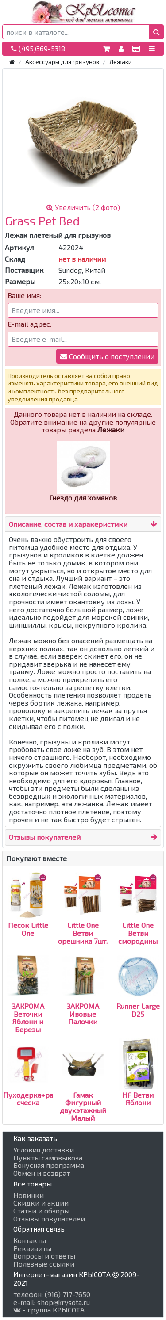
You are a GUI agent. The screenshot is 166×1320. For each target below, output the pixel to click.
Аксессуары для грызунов (62, 61)
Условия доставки (43, 1150)
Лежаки (120, 61)
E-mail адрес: (29, 324)
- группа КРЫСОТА (49, 1310)
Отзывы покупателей (45, 837)
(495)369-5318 (38, 48)
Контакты (29, 1240)
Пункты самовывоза (47, 1158)
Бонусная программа (48, 1165)
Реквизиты (32, 1248)
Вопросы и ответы (44, 1256)
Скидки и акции (41, 1203)
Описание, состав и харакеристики (68, 524)
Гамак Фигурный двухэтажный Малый (83, 1090)
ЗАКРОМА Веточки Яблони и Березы (28, 1002)
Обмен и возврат (41, 1173)
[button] (156, 31)
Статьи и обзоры (41, 1211)
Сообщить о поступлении (107, 356)
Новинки (28, 1195)
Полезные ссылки (43, 1264)
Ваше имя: (24, 295)
